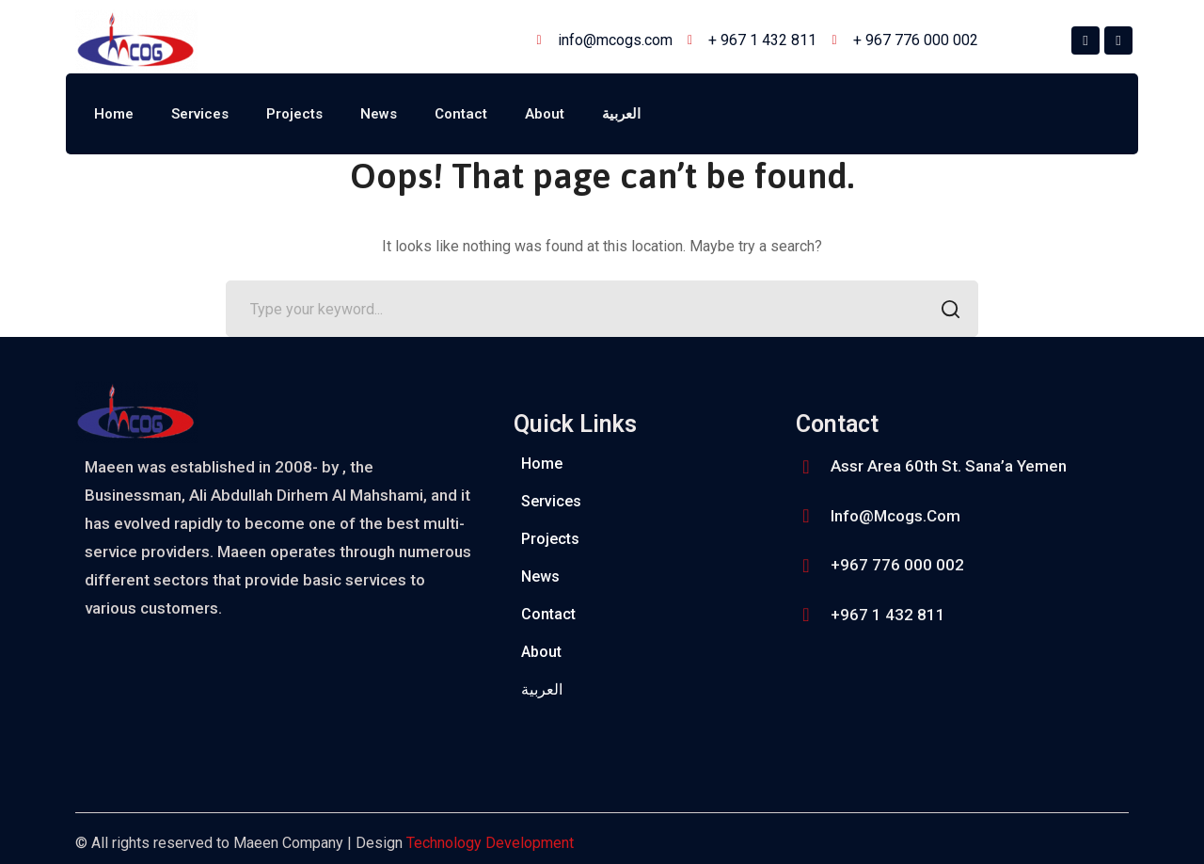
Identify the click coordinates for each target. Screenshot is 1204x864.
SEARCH (944, 311)
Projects (294, 113)
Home (114, 113)
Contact (461, 113)
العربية (621, 113)
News (378, 113)
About (544, 113)
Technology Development (490, 843)
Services (200, 113)
